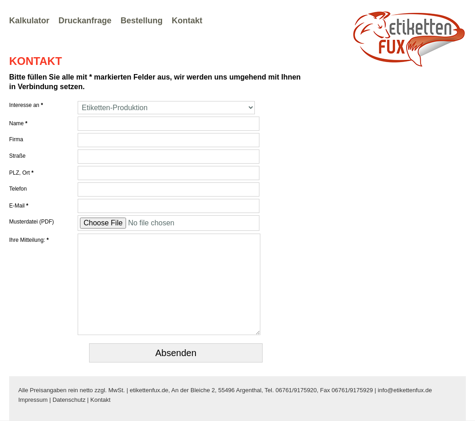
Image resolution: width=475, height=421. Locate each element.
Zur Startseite (409, 38)
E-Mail (18, 206)
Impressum (33, 399)
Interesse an (26, 105)
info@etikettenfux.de (405, 390)
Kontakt (187, 20)
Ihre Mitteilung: (29, 240)
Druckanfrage (84, 20)
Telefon (18, 189)
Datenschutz (69, 399)
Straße (17, 156)
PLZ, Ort (21, 173)
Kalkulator (29, 20)
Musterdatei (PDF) (31, 221)
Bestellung (142, 20)
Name (18, 123)
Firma (16, 139)
